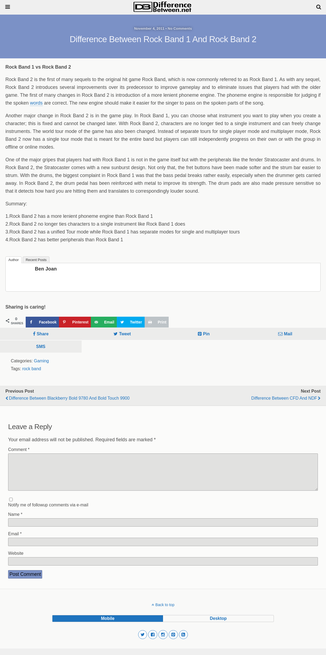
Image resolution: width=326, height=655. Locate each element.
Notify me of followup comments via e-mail (48, 511)
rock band (31, 368)
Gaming (41, 361)
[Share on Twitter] (131, 322)
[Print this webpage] (157, 322)
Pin (206, 334)
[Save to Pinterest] (75, 322)
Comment (18, 449)
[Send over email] (104, 322)
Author (13, 260)
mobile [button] (107, 625)
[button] (142, 641)
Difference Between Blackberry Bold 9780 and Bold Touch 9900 (69, 398)
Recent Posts (36, 260)
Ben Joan (46, 269)
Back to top (164, 611)
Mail (288, 334)
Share (43, 334)
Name (15, 521)
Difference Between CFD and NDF (284, 398)
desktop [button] (218, 625)
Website (16, 559)
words (36, 103)
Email (15, 540)
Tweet (125, 334)
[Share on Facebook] (42, 322)
